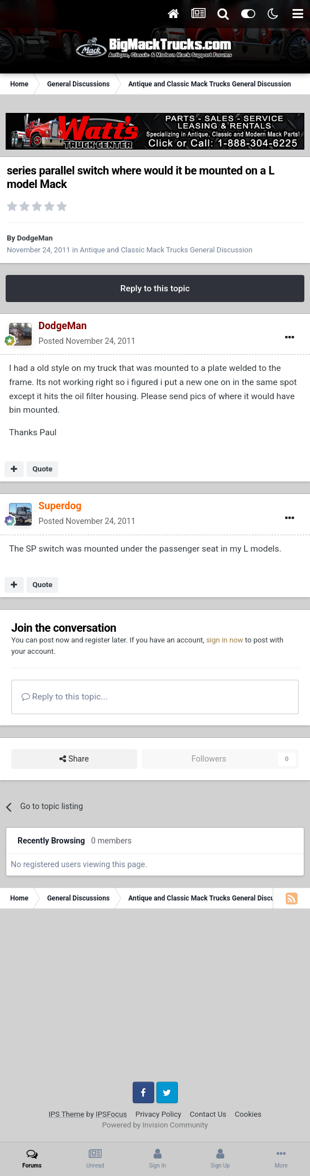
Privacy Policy (158, 1114)
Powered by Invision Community (155, 1125)
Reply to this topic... (64, 697)
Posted (87, 341)
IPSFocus (110, 1114)
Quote (42, 469)
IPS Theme (66, 1114)
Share (74, 759)
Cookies (248, 1114)
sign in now (224, 640)
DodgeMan (35, 238)
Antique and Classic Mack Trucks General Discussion (166, 250)
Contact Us (208, 1114)
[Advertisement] (155, 999)
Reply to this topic (155, 288)
